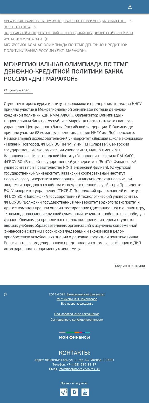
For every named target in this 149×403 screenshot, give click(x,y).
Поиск (120, 7)
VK (74, 392)
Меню (140, 7)
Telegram (64, 392)
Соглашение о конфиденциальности (77, 320)
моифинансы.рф (74, 336)
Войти (130, 7)
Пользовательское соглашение (76, 314)
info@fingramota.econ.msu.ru (79, 369)
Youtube (85, 392)
